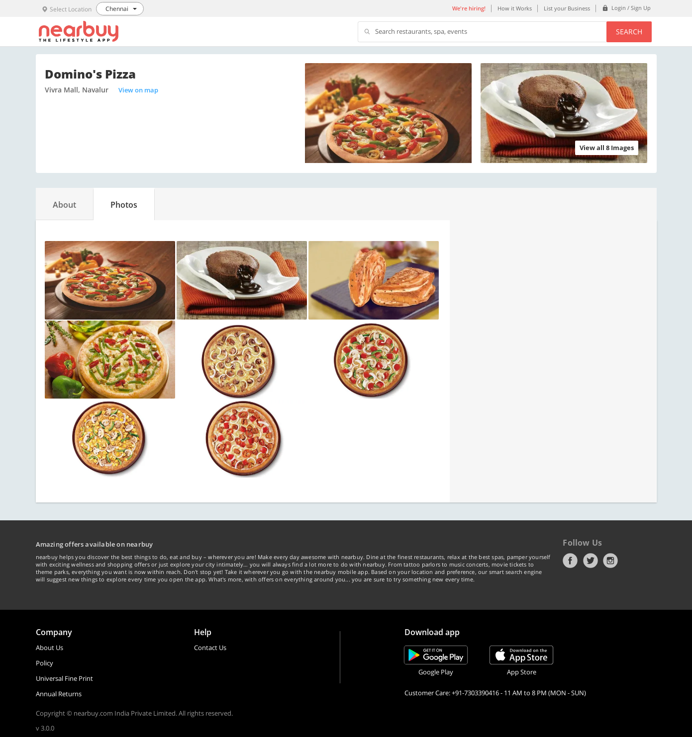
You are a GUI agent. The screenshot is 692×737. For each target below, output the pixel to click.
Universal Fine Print (64, 678)
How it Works (514, 8)
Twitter (590, 560)
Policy (44, 662)
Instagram (610, 560)
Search (629, 31)
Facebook (570, 560)
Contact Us (210, 647)
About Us (49, 647)
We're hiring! (469, 8)
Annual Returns (59, 693)
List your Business (567, 8)
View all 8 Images (607, 147)
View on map (138, 89)
